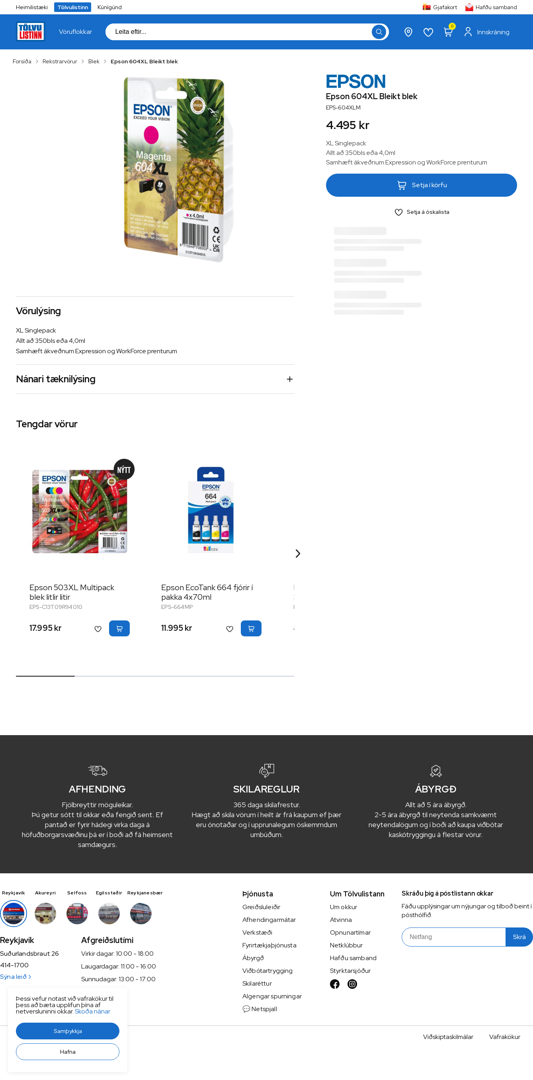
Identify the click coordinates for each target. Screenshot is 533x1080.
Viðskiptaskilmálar (448, 1037)
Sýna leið (15, 976)
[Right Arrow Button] (298, 554)
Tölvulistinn (72, 7)
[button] (67, 1031)
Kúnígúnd (110, 7)
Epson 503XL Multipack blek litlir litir (71, 592)
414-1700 (14, 965)
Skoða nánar (92, 1011)
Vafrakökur (504, 1037)
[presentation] (75, 32)
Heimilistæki (32, 7)
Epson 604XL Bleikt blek (144, 61)
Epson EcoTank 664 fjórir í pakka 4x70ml (207, 592)
